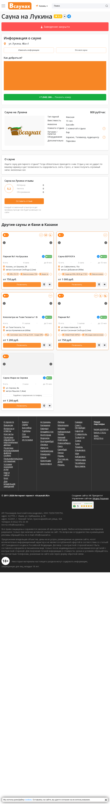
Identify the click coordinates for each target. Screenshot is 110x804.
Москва (61, 428)
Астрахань (45, 422)
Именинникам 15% (30, 274)
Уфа (77, 453)
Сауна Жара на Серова (15, 377)
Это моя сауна (81, 50)
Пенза (61, 452)
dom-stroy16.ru (98, 436)
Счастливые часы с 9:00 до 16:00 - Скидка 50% (26, 335)
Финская (70, 117)
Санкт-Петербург (80, 426)
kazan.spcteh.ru (101, 429)
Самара (78, 422)
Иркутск (44, 447)
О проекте (9, 422)
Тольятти (80, 437)
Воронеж (45, 438)
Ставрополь (81, 434)
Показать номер (55, 97)
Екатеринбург (46, 441)
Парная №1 (64, 317)
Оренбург (62, 449)
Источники (27, 440)
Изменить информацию (28, 50)
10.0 (49, 256)
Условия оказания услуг (8, 466)
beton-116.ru (100, 432)
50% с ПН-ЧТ (13, 274)
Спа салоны (25, 435)
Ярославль (80, 466)
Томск (78, 440)
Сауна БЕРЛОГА (66, 256)
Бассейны (26, 427)
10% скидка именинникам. (94, 335)
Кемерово (45, 454)
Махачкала (63, 425)
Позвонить (22, 284)
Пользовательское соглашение (9, 459)
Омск (60, 446)
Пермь (61, 456)
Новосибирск (64, 443)
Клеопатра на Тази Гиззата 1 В (20, 317)
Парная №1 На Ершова (15, 256)
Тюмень (79, 447)
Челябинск (80, 463)
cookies (28, 799)
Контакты (8, 434)
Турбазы (26, 431)
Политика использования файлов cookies (9, 452)
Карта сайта (7, 473)
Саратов (79, 431)
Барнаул (44, 428)
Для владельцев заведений (9, 484)
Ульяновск (80, 450)
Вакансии (8, 425)
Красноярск (46, 463)
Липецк (61, 422)
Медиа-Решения (101, 498)
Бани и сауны (25, 423)
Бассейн (70, 124)
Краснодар (45, 460)
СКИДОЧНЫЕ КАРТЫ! (72, 335)
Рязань (61, 464)
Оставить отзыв (24, 201)
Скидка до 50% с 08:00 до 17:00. (76, 274)
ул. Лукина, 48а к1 (19, 43)
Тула (77, 443)
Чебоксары (80, 460)
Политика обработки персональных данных (9, 441)
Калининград (46, 451)
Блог (6, 478)
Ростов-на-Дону (63, 460)
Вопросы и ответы (9, 429)
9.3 (50, 378)
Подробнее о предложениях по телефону (27, 395)
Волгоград (45, 435)
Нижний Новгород (62, 438)
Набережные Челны (64, 432)
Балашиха (45, 425)
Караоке (70, 137)
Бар (68, 132)
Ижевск (44, 444)
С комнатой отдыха (76, 128)
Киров (43, 457)
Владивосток (46, 431)
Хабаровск (80, 456)
